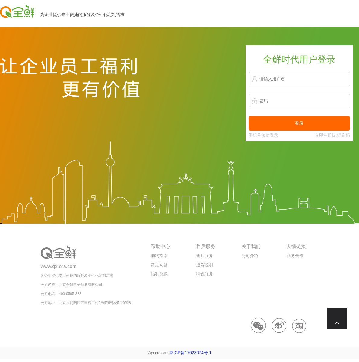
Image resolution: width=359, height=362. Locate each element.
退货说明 (204, 264)
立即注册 (323, 135)
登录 (299, 123)
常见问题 (159, 264)
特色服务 (204, 273)
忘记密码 (341, 135)
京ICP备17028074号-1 (190, 352)
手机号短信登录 (263, 135)
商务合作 (295, 255)
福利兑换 (159, 273)
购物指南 (159, 255)
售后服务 (204, 255)
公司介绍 (249, 255)
